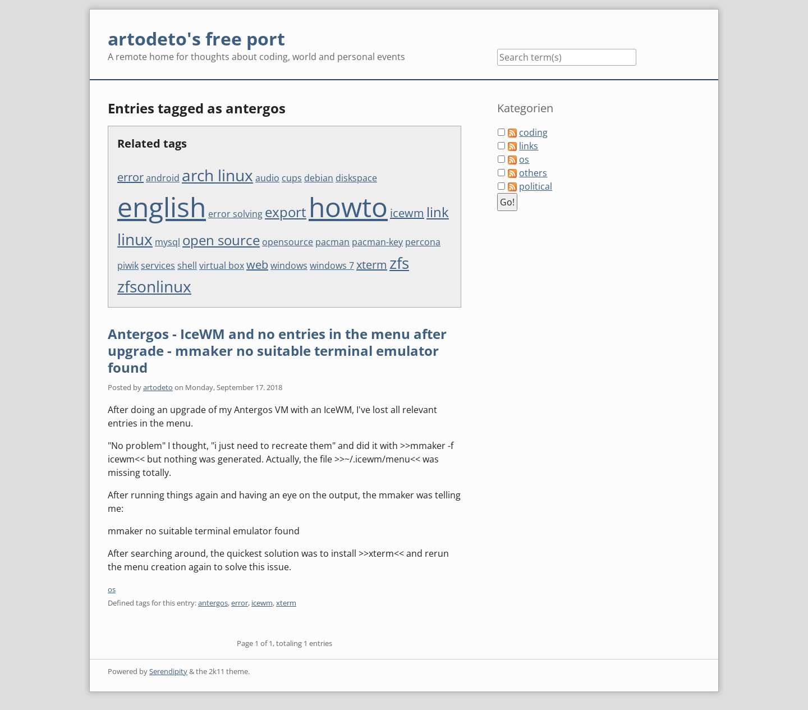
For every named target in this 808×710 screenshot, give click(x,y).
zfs (399, 262)
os (112, 589)
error (130, 177)
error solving (235, 214)
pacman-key (377, 242)
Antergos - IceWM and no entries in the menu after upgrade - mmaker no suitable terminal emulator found (277, 350)
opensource (287, 242)
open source (221, 240)
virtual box (221, 265)
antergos (213, 603)
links (528, 146)
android (163, 178)
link (437, 212)
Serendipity (168, 671)
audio (267, 178)
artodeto (158, 387)
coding (533, 132)
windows (288, 265)
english (161, 207)
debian (318, 178)
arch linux (217, 175)
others (533, 173)
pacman (332, 242)
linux (135, 239)
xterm (371, 264)
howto (348, 207)
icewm (407, 213)
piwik (128, 265)
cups (292, 178)
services (158, 265)
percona (422, 242)
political (535, 186)
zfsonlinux (154, 286)
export (285, 212)
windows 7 (332, 265)
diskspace (356, 178)
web (257, 264)
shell (187, 265)
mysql (167, 242)
